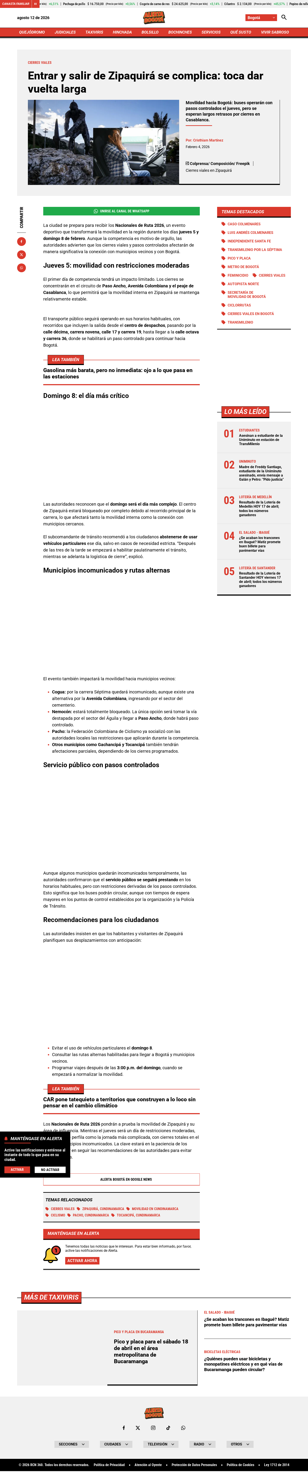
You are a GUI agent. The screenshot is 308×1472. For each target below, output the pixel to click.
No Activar (50, 1170)
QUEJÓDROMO (32, 32)
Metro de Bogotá (243, 267)
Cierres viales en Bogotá (251, 314)
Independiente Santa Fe (249, 241)
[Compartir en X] (21, 254)
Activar (17, 1170)
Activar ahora (82, 1261)
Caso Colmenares (244, 224)
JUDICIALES (65, 32)
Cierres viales (60, 1210)
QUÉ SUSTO (240, 32)
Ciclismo (55, 1216)
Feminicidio (238, 276)
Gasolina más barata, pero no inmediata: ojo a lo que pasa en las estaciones (118, 374)
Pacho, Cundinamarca (88, 1216)
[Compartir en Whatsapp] (21, 267)
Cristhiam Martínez (208, 140)
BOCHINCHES (180, 32)
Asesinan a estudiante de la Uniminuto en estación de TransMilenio (261, 440)
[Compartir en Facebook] (21, 241)
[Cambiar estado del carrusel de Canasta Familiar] (36, 4)
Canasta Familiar (15, 4)
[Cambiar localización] (261, 17)
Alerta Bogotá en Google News (121, 1180)
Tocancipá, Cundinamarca (135, 1216)
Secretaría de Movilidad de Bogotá (247, 295)
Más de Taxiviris (51, 1452)
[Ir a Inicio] (154, 17)
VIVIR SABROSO (275, 32)
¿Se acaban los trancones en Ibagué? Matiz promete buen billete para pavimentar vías (260, 544)
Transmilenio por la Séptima (255, 250)
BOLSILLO (150, 32)
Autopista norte (243, 284)
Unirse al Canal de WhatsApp (121, 211)
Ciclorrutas (239, 306)
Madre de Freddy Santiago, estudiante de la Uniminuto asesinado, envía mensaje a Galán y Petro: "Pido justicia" (261, 473)
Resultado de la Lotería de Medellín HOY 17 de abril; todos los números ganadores (259, 509)
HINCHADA (122, 32)
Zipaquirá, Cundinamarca (100, 1210)
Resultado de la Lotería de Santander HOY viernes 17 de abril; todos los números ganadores (260, 580)
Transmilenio (240, 323)
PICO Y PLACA (239, 258)
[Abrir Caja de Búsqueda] (284, 17)
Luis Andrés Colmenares (250, 233)
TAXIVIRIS (94, 32)
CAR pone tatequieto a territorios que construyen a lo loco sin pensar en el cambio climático (119, 1103)
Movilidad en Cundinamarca (152, 1210)
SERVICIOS (211, 32)
